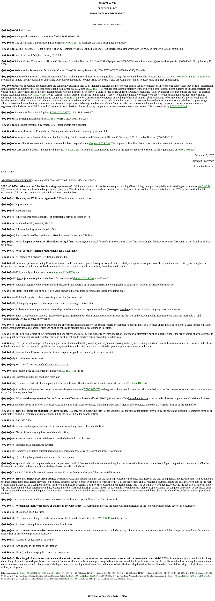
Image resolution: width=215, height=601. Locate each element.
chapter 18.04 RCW (177, 76)
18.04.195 (42, 573)
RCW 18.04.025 (59, 364)
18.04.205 (55, 573)
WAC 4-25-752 (92, 389)
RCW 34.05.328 (69, 149)
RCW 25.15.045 (201, 76)
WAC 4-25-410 (42, 94)
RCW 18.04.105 (67, 370)
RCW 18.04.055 (58, 112)
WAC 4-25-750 (73, 42)
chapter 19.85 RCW (99, 143)
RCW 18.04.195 (94, 88)
